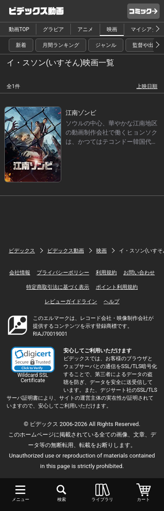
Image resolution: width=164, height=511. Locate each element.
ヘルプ (111, 301)
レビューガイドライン (71, 301)
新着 (21, 45)
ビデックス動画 (65, 251)
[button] (33, 360)
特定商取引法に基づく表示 (57, 287)
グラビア (53, 29)
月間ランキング (60, 45)
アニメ (85, 29)
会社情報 (19, 273)
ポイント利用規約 (117, 287)
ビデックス (22, 251)
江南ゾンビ (81, 112)
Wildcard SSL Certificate (32, 377)
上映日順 (146, 86)
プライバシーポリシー (63, 273)
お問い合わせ (139, 273)
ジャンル (105, 45)
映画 (112, 29)
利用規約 (106, 273)
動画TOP (19, 29)
